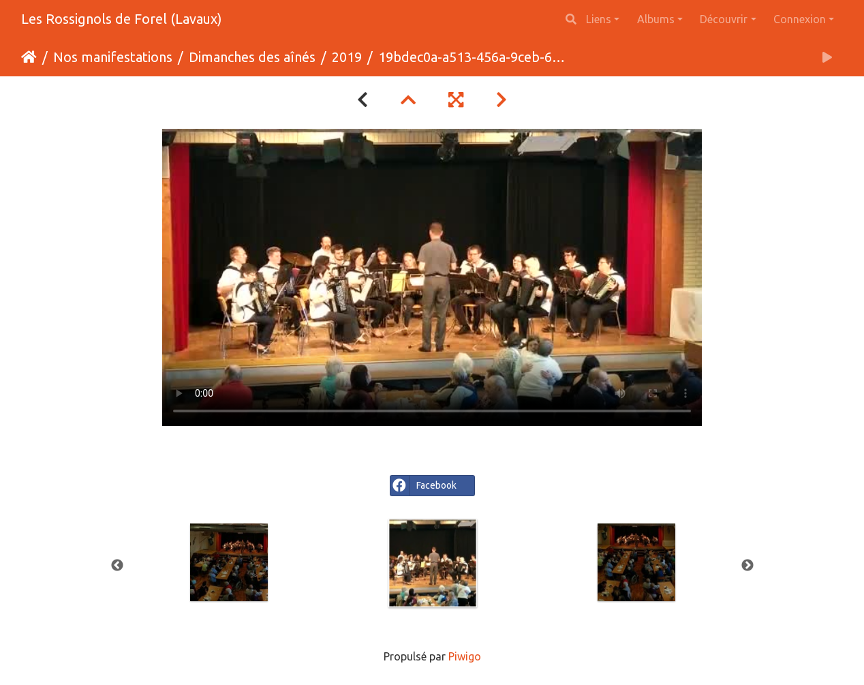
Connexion (799, 19)
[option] (433, 563)
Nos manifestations (112, 57)
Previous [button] (117, 566)
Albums (656, 19)
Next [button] (747, 566)
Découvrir (723, 19)
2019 (347, 57)
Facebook (423, 486)
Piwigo (464, 656)
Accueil (29, 57)
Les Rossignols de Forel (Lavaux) (121, 19)
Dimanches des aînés (252, 57)
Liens (598, 19)
